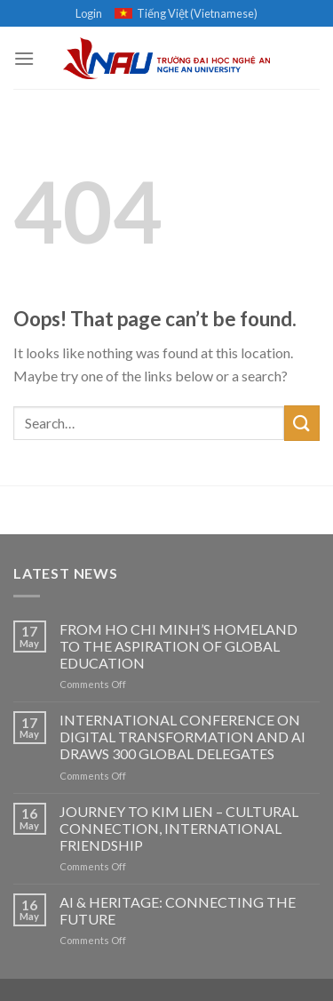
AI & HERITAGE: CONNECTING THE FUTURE (177, 910)
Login (88, 13)
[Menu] (24, 58)
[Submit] (302, 422)
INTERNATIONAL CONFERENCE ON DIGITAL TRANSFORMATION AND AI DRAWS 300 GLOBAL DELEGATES (182, 736)
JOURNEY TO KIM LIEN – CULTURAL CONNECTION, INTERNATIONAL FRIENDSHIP (178, 828)
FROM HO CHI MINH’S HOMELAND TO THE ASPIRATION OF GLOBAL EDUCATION (178, 646)
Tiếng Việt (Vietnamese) (186, 13)
